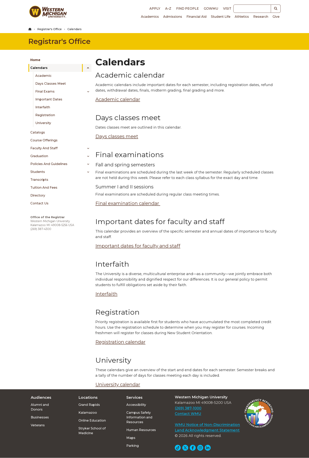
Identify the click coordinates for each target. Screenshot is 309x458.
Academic (43, 76)
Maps (130, 438)
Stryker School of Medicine (92, 430)
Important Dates (48, 99)
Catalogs (37, 132)
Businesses (40, 417)
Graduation (39, 156)
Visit (227, 8)
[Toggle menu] (86, 68)
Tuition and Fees (43, 187)
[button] (276, 9)
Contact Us (39, 203)
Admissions (172, 17)
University (43, 123)
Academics (150, 17)
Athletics (242, 17)
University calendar (117, 384)
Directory (37, 195)
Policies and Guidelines (48, 164)
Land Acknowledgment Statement (207, 430)
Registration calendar (120, 342)
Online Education (92, 420)
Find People (187, 8)
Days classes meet (116, 136)
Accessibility (136, 405)
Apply (154, 8)
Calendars (38, 68)
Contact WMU (188, 414)
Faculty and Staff (44, 148)
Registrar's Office (49, 29)
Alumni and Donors (40, 407)
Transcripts (39, 180)
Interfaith (42, 107)
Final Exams (45, 91)
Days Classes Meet (50, 83)
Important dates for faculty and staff (137, 246)
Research (260, 17)
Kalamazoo (87, 412)
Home (35, 60)
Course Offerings (44, 140)
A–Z (168, 8)
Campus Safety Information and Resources (139, 417)
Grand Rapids (89, 405)
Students (37, 172)
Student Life (220, 17)
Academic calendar (117, 99)
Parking (132, 446)
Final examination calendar (127, 203)
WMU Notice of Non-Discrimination (207, 425)
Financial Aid (196, 17)
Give (276, 17)
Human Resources (141, 430)
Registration (45, 115)
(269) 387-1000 (188, 408)
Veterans (38, 425)
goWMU (211, 8)
